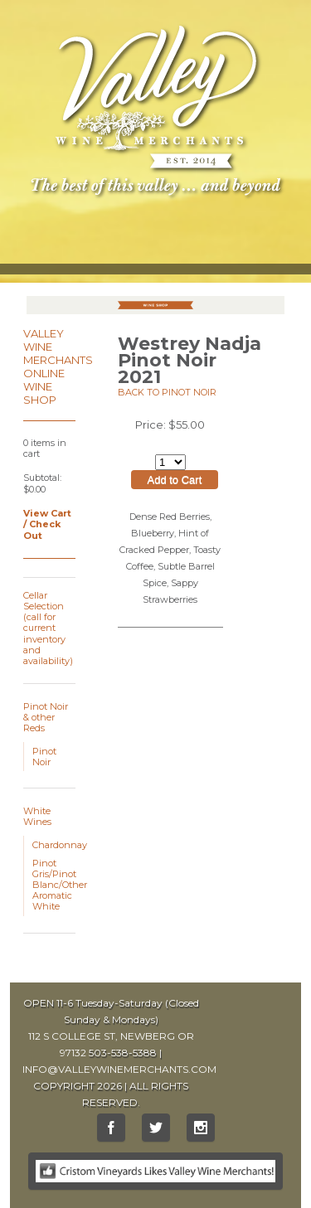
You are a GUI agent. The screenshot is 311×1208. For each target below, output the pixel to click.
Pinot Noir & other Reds (45, 717)
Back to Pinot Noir (167, 392)
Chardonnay (59, 845)
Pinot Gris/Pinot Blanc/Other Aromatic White (59, 885)
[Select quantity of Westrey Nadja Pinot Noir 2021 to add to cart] (170, 462)
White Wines (37, 816)
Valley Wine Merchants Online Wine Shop (58, 366)
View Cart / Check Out (47, 524)
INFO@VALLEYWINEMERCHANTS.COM (119, 1069)
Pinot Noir (44, 756)
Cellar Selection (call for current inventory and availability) (48, 628)
